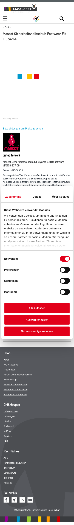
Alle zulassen (37, 307)
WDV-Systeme (11, 364)
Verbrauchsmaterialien (15, 394)
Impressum (9, 467)
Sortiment (9, 426)
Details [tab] (37, 196)
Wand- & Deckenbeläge (15, 384)
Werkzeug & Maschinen (15, 389)
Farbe (6, 359)
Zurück (8, 27)
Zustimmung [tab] (13, 196)
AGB (6, 457)
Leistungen (9, 416)
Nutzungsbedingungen (15, 462)
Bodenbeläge (10, 379)
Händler (8, 421)
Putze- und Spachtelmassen (18, 374)
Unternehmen (11, 411)
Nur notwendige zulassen (37, 331)
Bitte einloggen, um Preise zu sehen (23, 128)
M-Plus (7, 431)
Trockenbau (9, 369)
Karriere (8, 436)
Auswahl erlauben (37, 319)
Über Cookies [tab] (60, 196)
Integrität (8, 477)
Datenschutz (10, 472)
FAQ (6, 440)
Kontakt (8, 482)
